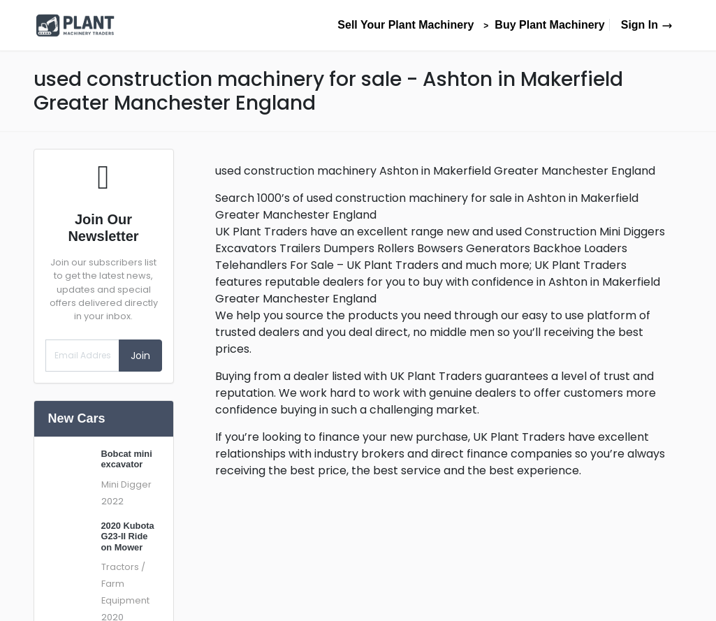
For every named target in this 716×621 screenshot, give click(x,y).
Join (140, 356)
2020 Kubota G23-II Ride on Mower (127, 536)
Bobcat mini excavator (126, 458)
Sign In (647, 25)
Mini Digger (126, 484)
